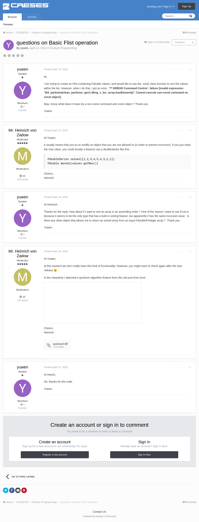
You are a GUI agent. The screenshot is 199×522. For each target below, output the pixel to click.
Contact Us (99, 511)
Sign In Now (144, 454)
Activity (32, 16)
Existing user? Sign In (160, 6)
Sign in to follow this (158, 42)
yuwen (24, 48)
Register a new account (55, 454)
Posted (54, 69)
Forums (8, 24)
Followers (180, 42)
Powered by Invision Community (99, 516)
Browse (12, 16)
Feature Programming (63, 48)
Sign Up (186, 6)
